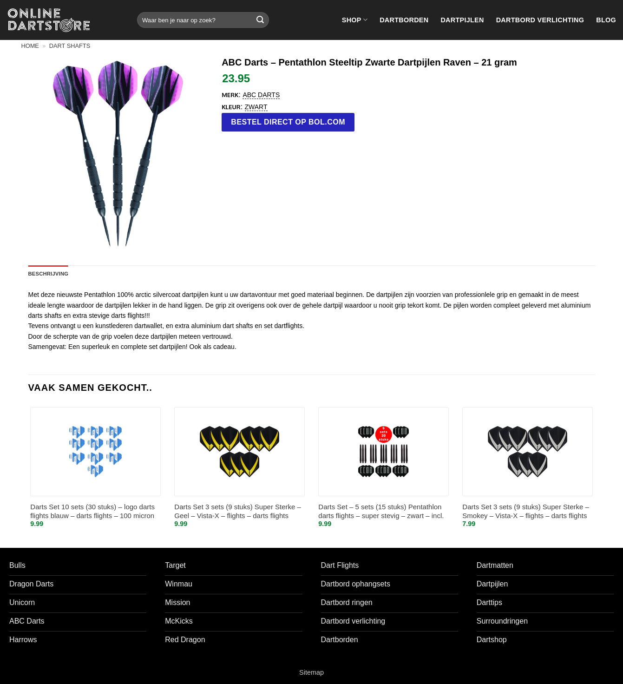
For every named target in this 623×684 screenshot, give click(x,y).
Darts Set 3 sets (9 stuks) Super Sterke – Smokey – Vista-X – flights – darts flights (525, 511)
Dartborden (404, 20)
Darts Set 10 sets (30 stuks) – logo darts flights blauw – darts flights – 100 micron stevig (92, 512)
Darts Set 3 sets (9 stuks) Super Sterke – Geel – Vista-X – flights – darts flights (237, 511)
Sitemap (311, 672)
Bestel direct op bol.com (288, 122)
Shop (354, 19)
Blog (606, 20)
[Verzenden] (260, 20)
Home (30, 45)
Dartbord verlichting (540, 20)
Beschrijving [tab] (48, 273)
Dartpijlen (462, 20)
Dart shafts (69, 45)
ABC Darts (261, 95)
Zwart (256, 107)
